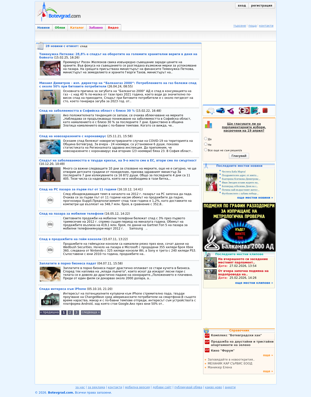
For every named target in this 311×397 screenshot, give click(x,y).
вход (242, 5)
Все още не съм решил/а (223, 150)
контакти (266, 25)
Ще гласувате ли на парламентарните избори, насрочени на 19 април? (244, 127)
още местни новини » (255, 197)
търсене (239, 25)
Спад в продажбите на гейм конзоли (70, 239)
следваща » (91, 312)
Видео (113, 27)
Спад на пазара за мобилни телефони (71, 213)
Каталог (77, 27)
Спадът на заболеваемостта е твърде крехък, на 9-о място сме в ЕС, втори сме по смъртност (118, 160)
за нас (80, 387)
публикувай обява (188, 387)
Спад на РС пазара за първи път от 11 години (78, 189)
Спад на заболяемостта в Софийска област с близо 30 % (87, 110)
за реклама (96, 387)
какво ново (213, 387)
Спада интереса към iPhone (62, 289)
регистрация (261, 5)
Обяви (60, 27)
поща (253, 25)
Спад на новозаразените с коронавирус (72, 136)
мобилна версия (137, 387)
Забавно (96, 27)
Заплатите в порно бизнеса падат (67, 263)
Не (208, 144)
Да (208, 139)
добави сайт (162, 387)
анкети (230, 387)
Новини (43, 27)
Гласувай (239, 156)
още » (268, 355)
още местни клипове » (254, 283)
